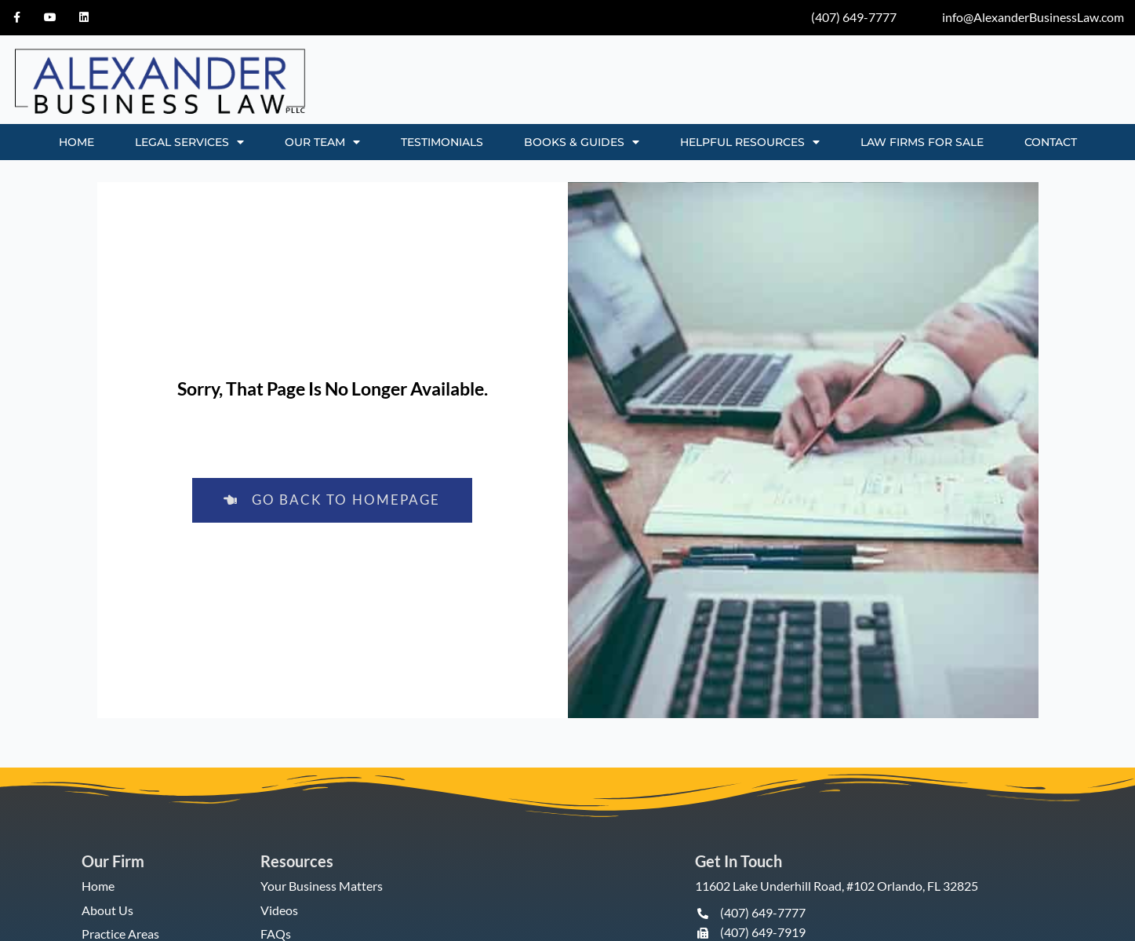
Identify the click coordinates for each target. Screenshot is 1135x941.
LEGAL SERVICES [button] (189, 142)
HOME (76, 142)
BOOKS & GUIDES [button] (581, 142)
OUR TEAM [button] (322, 142)
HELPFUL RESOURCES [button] (750, 142)
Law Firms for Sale (922, 142)
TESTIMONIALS (442, 142)
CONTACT (1050, 142)
